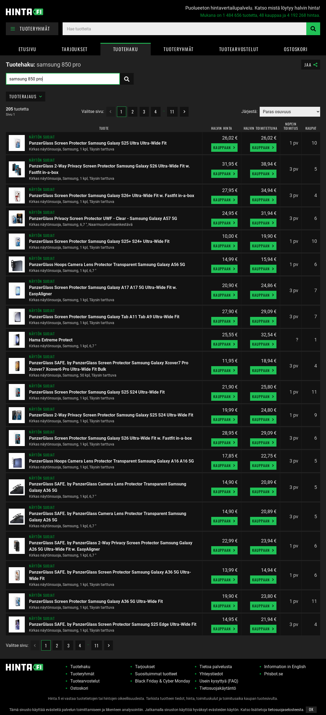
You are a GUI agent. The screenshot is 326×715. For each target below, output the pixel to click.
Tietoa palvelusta (215, 666)
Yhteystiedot (211, 673)
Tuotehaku (125, 49)
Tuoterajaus (26, 96)
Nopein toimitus (291, 126)
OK (311, 709)
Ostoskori (295, 49)
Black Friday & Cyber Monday (162, 681)
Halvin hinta (221, 128)
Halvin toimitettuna (260, 128)
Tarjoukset (75, 49)
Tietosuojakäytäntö (217, 688)
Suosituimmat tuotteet (156, 673)
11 (172, 111)
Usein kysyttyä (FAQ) (218, 681)
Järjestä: (249, 111)
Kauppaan (225, 147)
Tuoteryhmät (179, 49)
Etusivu (27, 49)
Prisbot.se (273, 673)
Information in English (285, 666)
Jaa (311, 65)
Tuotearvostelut (239, 49)
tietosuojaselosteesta (285, 710)
